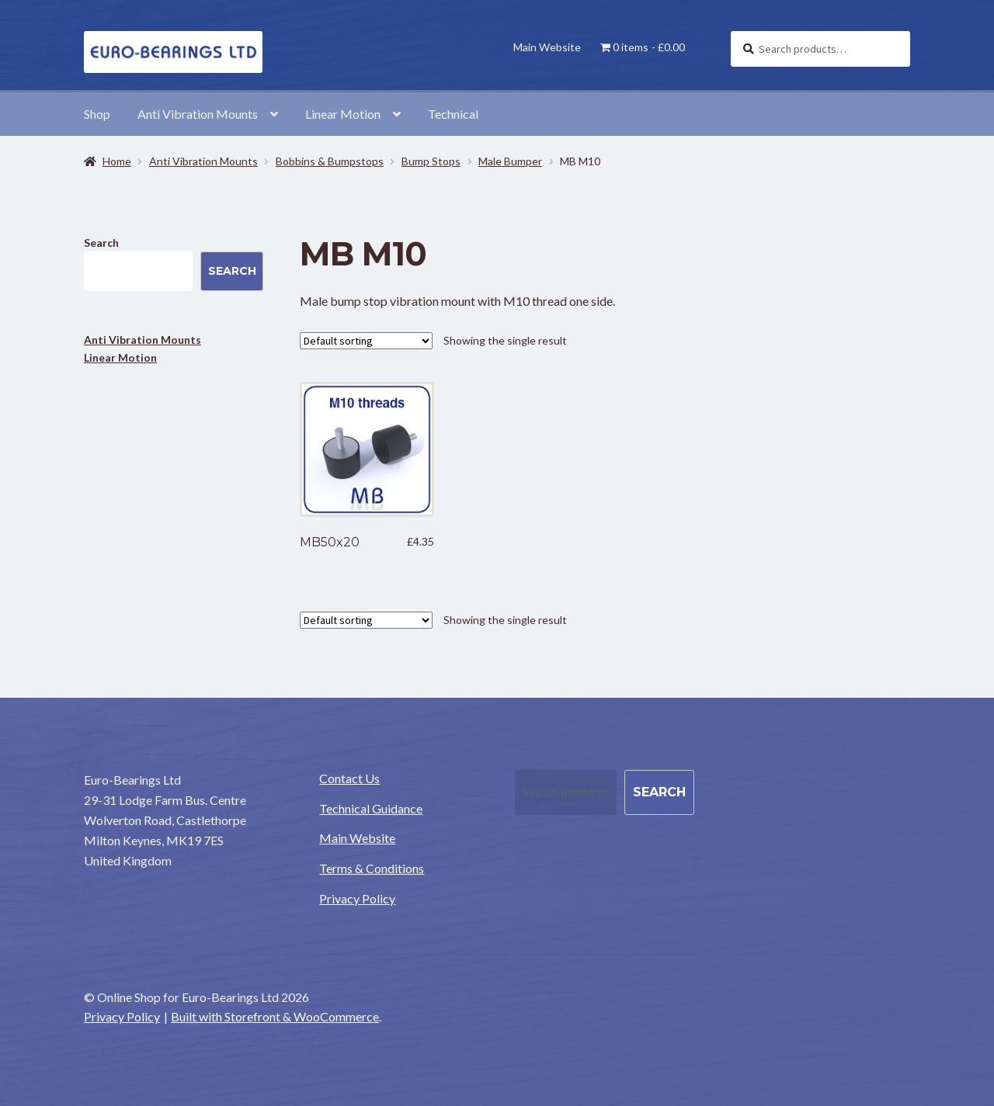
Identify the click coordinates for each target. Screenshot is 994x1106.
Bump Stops (431, 161)
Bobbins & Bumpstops (330, 161)
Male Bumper (510, 161)
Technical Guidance (370, 808)
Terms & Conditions (371, 868)
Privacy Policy (357, 898)
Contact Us (349, 778)
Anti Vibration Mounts (197, 113)
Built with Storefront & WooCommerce (275, 1016)
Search (101, 242)
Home (117, 161)
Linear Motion (343, 113)
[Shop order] (366, 340)
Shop (97, 113)
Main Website (547, 47)
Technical (453, 113)
